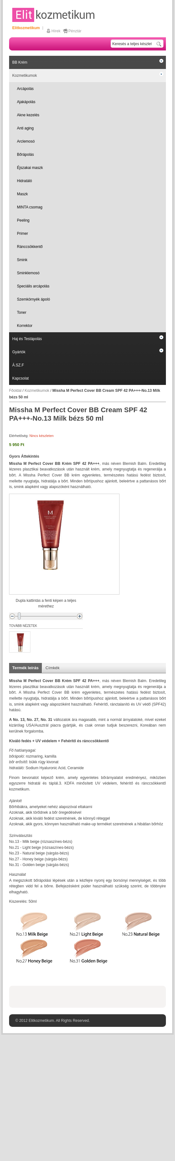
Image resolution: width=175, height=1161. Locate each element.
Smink (22, 260)
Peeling (23, 220)
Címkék (52, 667)
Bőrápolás (25, 154)
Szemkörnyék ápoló (33, 299)
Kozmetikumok (24, 75)
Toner (21, 312)
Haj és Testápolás (27, 339)
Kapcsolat (20, 378)
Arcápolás (25, 89)
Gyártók (18, 352)
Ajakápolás (26, 102)
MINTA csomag (29, 207)
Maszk (22, 194)
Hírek (56, 31)
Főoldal (15, 390)
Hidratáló (24, 181)
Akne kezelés (28, 115)
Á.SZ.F (18, 365)
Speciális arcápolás (33, 286)
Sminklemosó (28, 273)
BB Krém (19, 62)
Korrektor (24, 325)
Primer (22, 233)
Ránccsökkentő (30, 246)
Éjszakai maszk (30, 167)
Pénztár (74, 31)
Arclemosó (26, 141)
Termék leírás (25, 667)
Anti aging (25, 128)
